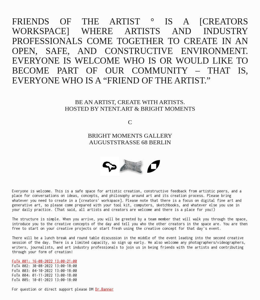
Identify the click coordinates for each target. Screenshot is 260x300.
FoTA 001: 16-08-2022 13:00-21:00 (44, 261)
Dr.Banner (104, 289)
